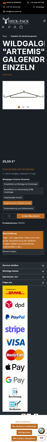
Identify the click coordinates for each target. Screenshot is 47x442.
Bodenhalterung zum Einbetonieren (18, 208)
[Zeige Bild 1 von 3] (19, 107)
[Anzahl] (9, 216)
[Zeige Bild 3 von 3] (28, 107)
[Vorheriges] (4, 95)
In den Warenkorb (30, 216)
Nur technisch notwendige (24, 426)
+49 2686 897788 (35, 2)
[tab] (23, 240)
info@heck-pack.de (12, 11)
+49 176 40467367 (12, 7)
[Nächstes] (42, 95)
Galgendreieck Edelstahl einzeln (17, 203)
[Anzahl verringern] (5, 216)
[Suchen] (44, 20)
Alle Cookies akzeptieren (24, 438)
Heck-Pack (7, 75)
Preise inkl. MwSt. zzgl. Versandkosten (18, 169)
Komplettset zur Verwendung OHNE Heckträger (18, 190)
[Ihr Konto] (15, 27)
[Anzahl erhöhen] (13, 216)
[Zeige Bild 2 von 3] (23, 107)
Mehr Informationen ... (23, 422)
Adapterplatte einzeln (13, 197)
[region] (23, 95)
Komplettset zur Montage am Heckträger (21, 184)
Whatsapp (38, 7)
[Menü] (3, 27)
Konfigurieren (24, 432)
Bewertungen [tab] (23, 251)
